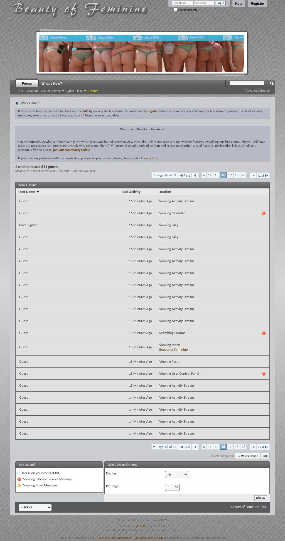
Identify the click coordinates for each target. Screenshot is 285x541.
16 (223, 175)
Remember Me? (186, 9)
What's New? (51, 84)
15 (216, 175)
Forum (27, 84)
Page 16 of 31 (166, 175)
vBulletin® (142, 526)
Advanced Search (257, 90)
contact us (150, 158)
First (185, 175)
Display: (111, 473)
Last (263, 175)
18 (237, 175)
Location (164, 192)
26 (243, 175)
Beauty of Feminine (173, 349)
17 (230, 175)
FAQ (20, 90)
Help (238, 4)
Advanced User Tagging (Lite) (114, 538)
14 (210, 175)
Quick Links (75, 90)
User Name (28, 192)
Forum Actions (51, 90)
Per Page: (113, 486)
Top (265, 456)
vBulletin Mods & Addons (150, 538)
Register (257, 4)
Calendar (32, 90)
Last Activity (131, 192)
